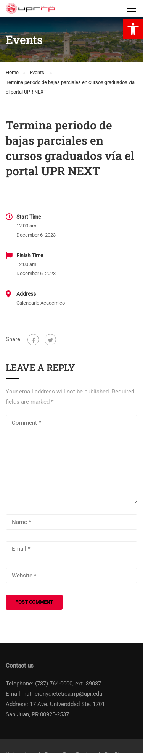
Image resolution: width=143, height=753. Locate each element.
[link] (133, 29)
